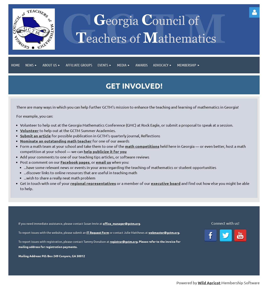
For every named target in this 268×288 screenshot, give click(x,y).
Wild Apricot (209, 282)
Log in (254, 12)
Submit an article (35, 135)
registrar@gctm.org (124, 241)
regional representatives (93, 183)
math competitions (142, 146)
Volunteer (29, 130)
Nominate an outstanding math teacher (56, 141)
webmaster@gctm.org (163, 232)
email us (103, 162)
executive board (165, 183)
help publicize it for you (105, 151)
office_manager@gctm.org (121, 223)
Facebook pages (75, 162)
